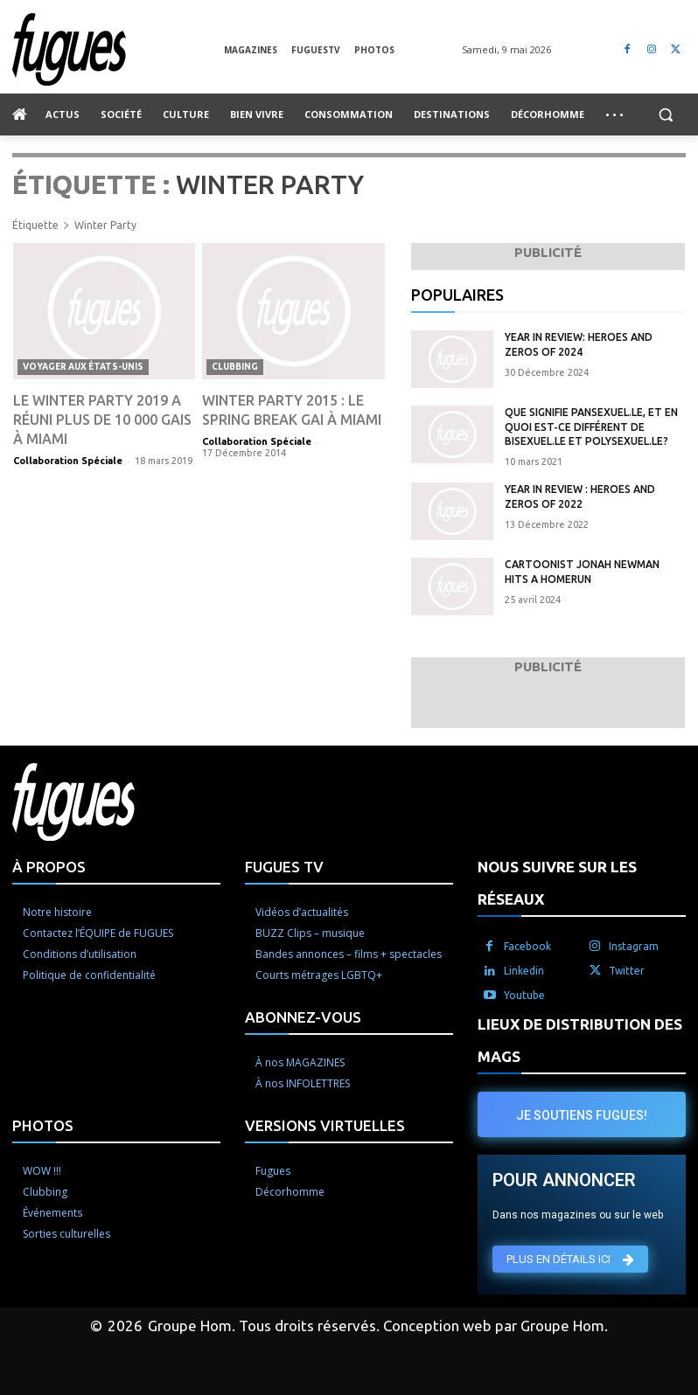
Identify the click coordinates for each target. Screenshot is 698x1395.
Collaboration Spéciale (67, 460)
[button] (665, 114)
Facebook (527, 946)
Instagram (634, 946)
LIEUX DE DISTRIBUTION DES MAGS (580, 1040)
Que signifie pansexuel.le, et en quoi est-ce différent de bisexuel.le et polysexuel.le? (591, 427)
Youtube (524, 995)
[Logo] (118, 49)
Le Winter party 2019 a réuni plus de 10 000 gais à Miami (102, 419)
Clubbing (235, 366)
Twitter (627, 970)
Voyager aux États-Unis (83, 366)
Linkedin (524, 970)
